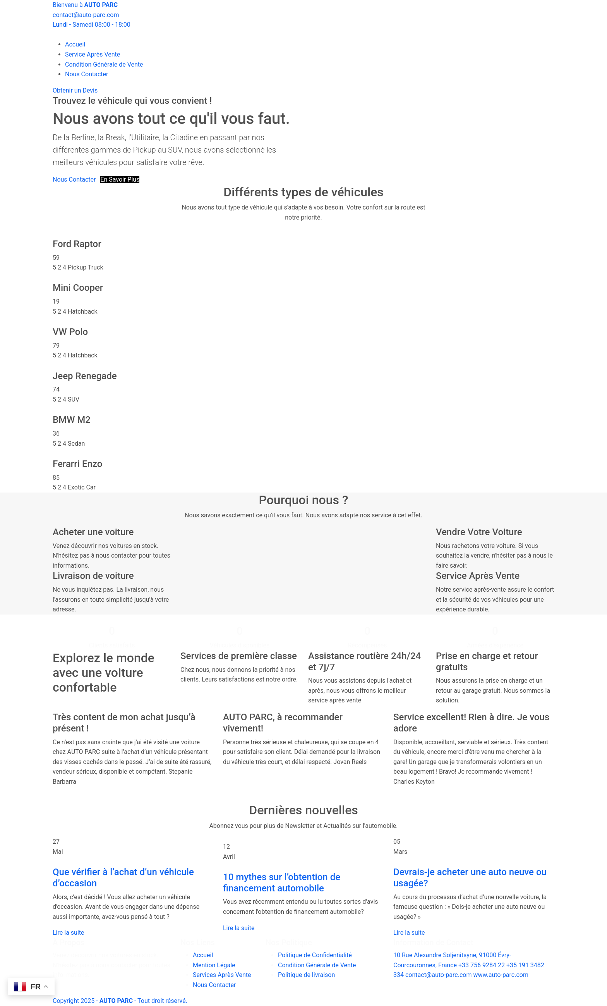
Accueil (75, 44)
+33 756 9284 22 (481, 965)
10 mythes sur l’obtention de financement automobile (281, 883)
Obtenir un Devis (75, 90)
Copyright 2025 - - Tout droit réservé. (120, 1000)
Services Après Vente (222, 975)
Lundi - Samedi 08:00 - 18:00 (91, 24)
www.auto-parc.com (500, 975)
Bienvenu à (85, 5)
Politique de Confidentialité (315, 955)
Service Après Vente (92, 54)
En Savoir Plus (119, 179)
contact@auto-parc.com (86, 15)
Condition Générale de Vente (104, 64)
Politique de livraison (306, 975)
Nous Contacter (86, 74)
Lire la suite (68, 932)
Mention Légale (214, 965)
